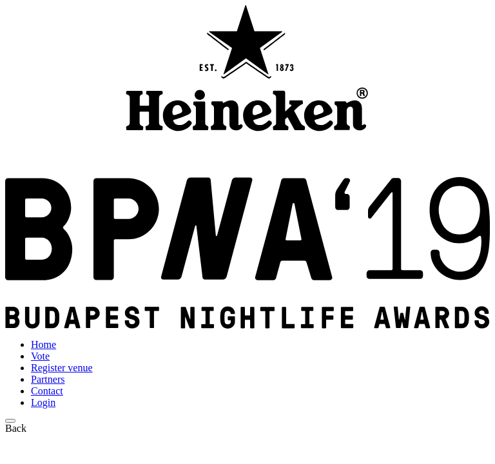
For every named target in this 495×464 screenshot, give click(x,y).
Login (43, 402)
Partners (47, 379)
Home (43, 344)
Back (15, 428)
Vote (40, 356)
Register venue (62, 367)
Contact (47, 390)
